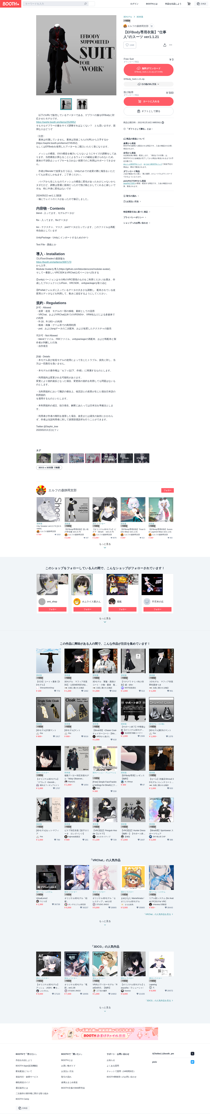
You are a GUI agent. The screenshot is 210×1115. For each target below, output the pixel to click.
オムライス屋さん (91, 601)
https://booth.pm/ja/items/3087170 (53, 262)
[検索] (85, 4)
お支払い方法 (132, 201)
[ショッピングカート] (189, 4)
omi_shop (52, 601)
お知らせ (111, 1060)
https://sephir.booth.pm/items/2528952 (56, 122)
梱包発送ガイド (23, 1082)
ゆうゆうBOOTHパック (153, 164)
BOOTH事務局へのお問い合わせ (121, 1077)
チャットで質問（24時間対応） (121, 1071)
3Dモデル (127, 17)
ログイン (134, 4)
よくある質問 (113, 1066)
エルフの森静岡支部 (62, 490)
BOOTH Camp (22, 1099)
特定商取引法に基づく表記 (135, 212)
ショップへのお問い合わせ (135, 223)
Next (114, 55)
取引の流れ (131, 196)
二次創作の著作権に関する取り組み (32, 1093)
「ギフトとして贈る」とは (138, 129)
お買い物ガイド (68, 1066)
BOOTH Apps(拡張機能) (27, 1066)
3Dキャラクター (99, 524)
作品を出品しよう (173, 4)
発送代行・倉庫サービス (27, 1077)
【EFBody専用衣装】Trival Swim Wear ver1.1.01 (133, 530)
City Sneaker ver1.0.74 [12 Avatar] (49, 527)
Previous (38, 55)
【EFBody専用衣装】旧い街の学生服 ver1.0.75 (77, 530)
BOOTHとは (152, 4)
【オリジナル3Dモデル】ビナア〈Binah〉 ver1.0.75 (104, 530)
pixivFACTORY (129, 183)
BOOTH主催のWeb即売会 (73, 1088)
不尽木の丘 (158, 601)
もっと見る (105, 621)
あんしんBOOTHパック (132, 164)
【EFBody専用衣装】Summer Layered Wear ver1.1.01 (160, 530)
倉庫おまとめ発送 (69, 1082)
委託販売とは (22, 1088)
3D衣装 (139, 17)
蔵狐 (119, 601)
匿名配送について (24, 1071)
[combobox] (55, 3)
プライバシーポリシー (133, 217)
